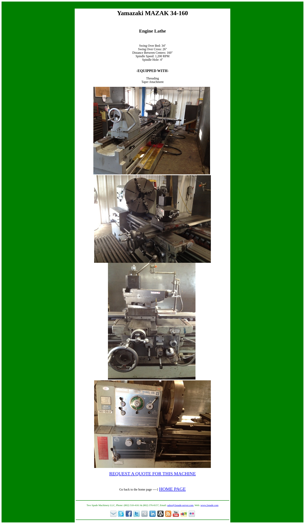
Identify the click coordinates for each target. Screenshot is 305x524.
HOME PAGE (172, 488)
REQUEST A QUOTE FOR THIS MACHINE (152, 473)
